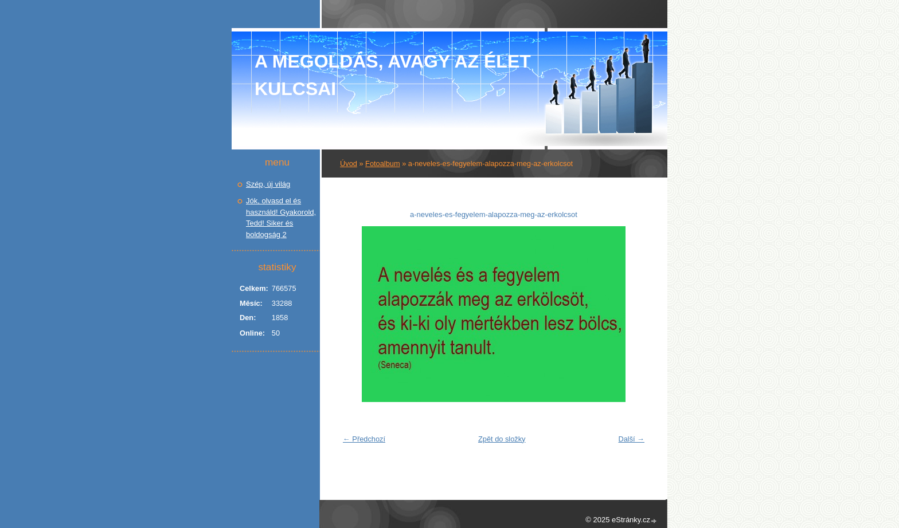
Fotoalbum (382, 163)
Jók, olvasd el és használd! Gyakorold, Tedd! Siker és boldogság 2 (281, 217)
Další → (631, 439)
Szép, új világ (268, 184)
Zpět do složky (502, 439)
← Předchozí (364, 439)
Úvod (348, 163)
